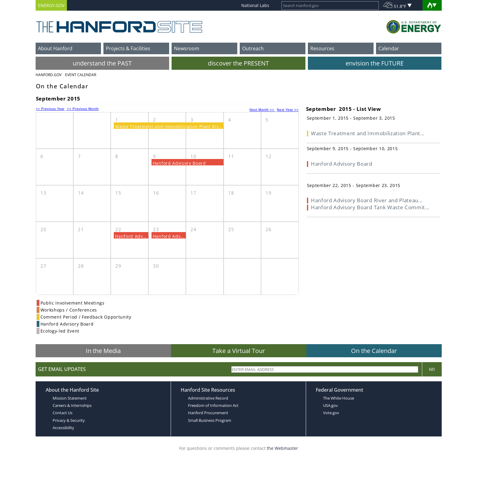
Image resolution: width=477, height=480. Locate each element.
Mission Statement (70, 398)
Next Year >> (288, 109)
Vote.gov (331, 412)
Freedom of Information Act (213, 405)
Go (432, 369)
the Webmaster (282, 448)
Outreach (253, 48)
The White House (338, 398)
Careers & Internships (72, 405)
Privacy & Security (69, 420)
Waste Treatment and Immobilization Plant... (367, 133)
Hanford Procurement (208, 412)
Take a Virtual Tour (238, 351)
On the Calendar (374, 351)
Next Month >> (262, 109)
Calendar (388, 48)
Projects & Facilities (128, 48)
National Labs (255, 5)
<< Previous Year (50, 109)
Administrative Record (208, 398)
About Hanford (55, 48)
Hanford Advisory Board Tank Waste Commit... (370, 207)
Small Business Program (209, 420)
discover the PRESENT (238, 63)
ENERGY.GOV (51, 5)
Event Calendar (80, 74)
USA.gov (330, 405)
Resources (322, 48)
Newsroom (186, 48)
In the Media (103, 351)
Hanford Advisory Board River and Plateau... (367, 200)
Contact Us (62, 412)
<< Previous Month (82, 109)
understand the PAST (102, 63)
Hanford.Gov (48, 74)
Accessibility (63, 427)
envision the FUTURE (375, 63)
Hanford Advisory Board (179, 163)
